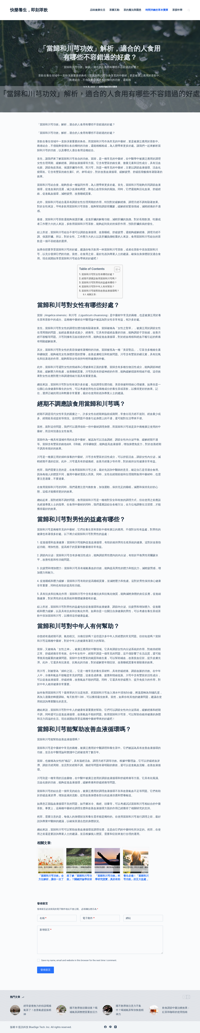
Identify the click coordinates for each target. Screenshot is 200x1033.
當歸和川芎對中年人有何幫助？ (98, 286)
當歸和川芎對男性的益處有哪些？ (99, 282)
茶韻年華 (177, 9)
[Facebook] (105, 1027)
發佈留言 (45, 969)
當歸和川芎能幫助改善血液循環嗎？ (100, 290)
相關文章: (91, 294)
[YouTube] (115, 1027)
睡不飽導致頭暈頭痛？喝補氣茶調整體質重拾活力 (83, 1010)
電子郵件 (89, 918)
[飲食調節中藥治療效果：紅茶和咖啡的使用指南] (154, 1010)
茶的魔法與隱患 (132, 9)
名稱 (43, 918)
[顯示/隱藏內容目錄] (115, 269)
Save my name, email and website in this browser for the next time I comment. (79, 960)
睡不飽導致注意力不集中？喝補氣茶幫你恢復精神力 (130, 1010)
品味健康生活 (97, 9)
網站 (128, 918)
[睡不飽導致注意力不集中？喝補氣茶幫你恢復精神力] (107, 1010)
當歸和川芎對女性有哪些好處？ (98, 274)
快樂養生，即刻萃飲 (29, 10)
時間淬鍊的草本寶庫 (156, 9)
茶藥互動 (114, 9)
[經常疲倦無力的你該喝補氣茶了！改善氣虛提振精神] (15, 1010)
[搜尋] (189, 10)
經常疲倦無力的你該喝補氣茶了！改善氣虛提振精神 (37, 1010)
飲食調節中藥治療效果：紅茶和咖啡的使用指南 (176, 1010)
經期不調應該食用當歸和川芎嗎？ (99, 278)
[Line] (110, 1027)
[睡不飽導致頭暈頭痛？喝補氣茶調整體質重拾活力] (61, 1010)
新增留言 (46, 930)
